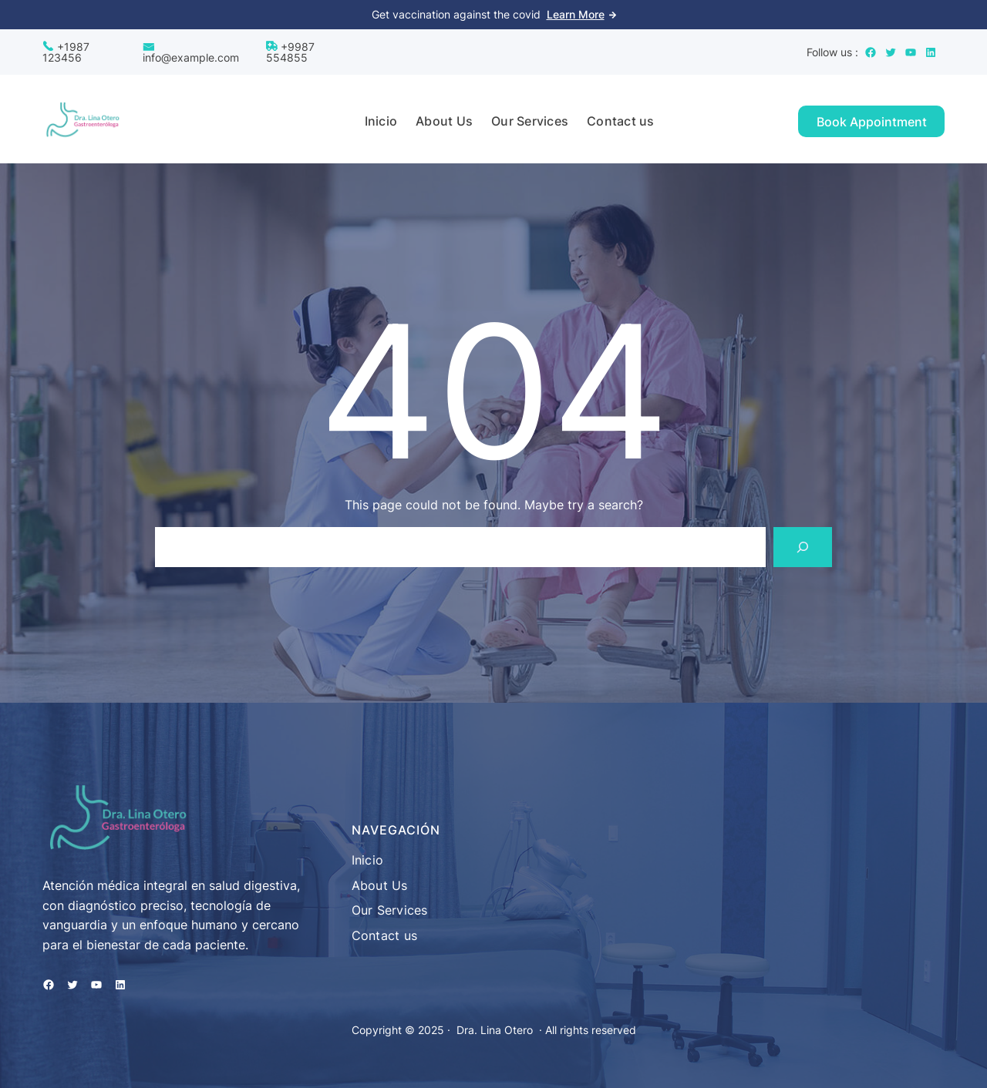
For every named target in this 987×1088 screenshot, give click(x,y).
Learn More (576, 14)
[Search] (802, 547)
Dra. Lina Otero (494, 1029)
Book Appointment (872, 121)
